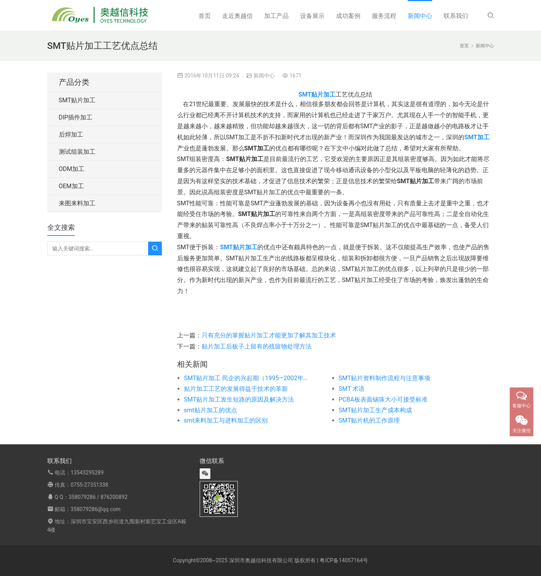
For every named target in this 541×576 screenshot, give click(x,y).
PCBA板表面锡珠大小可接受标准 (383, 399)
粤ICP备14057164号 (344, 560)
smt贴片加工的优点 (210, 410)
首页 (205, 15)
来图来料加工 (77, 203)
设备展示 (312, 15)
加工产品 (276, 15)
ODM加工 (71, 169)
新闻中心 (420, 15)
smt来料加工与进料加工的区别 (226, 420)
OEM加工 (71, 186)
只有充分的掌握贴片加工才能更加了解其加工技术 (269, 335)
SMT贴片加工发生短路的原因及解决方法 (239, 399)
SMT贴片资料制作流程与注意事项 (385, 378)
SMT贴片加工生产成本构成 (375, 410)
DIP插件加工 (76, 117)
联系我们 (456, 15)
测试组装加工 (77, 151)
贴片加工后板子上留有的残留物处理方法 (257, 346)
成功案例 (348, 15)
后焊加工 (71, 134)
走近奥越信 (237, 15)
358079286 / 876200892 (98, 497)
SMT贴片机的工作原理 (369, 420)
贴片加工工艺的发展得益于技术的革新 (236, 388)
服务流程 (384, 15)
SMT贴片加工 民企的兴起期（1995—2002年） (246, 378)
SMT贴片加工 (77, 100)
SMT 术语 (352, 388)
